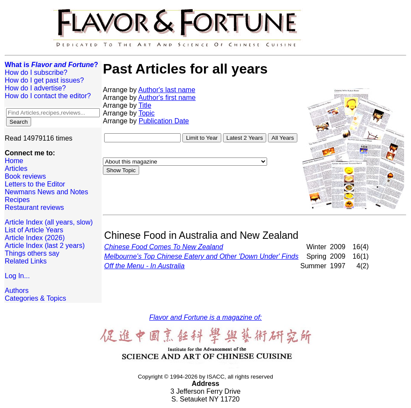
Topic (146, 113)
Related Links (26, 261)
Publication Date (164, 121)
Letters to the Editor (35, 184)
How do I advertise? (35, 88)
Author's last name (166, 89)
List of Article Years (34, 230)
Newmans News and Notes (46, 192)
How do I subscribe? (36, 72)
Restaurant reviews (34, 207)
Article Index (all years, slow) (49, 222)
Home (14, 160)
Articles (16, 168)
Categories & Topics (35, 298)
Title (144, 105)
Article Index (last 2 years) (45, 245)
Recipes (17, 199)
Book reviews (25, 176)
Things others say (32, 253)
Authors (17, 290)
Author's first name (167, 97)
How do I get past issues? (44, 80)
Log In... (17, 275)
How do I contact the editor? (48, 96)
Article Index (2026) (35, 237)
